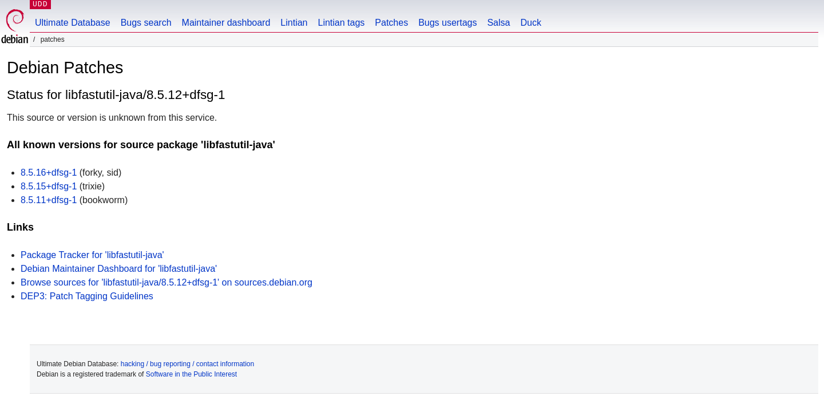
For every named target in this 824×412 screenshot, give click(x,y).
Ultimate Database (72, 22)
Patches (391, 22)
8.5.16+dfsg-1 (49, 172)
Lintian (293, 22)
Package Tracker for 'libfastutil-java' (92, 255)
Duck (530, 22)
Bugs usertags (447, 22)
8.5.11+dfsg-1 (49, 200)
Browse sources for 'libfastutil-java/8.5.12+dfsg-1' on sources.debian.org (166, 282)
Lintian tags (341, 22)
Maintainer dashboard (226, 22)
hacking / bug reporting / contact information (187, 364)
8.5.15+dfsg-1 (49, 186)
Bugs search (146, 22)
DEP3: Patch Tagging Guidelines (87, 296)
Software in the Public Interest (191, 374)
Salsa (498, 22)
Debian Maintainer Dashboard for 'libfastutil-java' (119, 269)
